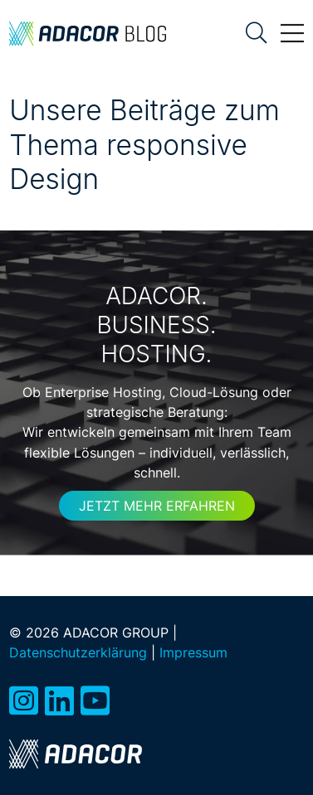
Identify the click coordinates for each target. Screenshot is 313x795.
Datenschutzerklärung (78, 652)
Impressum (193, 652)
